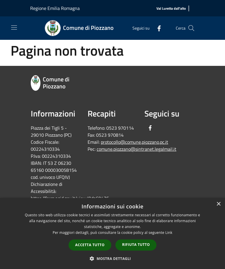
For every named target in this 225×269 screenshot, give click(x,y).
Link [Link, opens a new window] (168, 232)
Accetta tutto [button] (90, 244)
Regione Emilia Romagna (55, 8)
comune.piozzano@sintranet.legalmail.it (136, 149)
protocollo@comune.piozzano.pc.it (134, 141)
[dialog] (112, 233)
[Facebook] (157, 28)
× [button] (218, 204)
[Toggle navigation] (14, 27)
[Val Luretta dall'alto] (171, 8)
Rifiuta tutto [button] (136, 244)
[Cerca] (191, 28)
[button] (112, 258)
